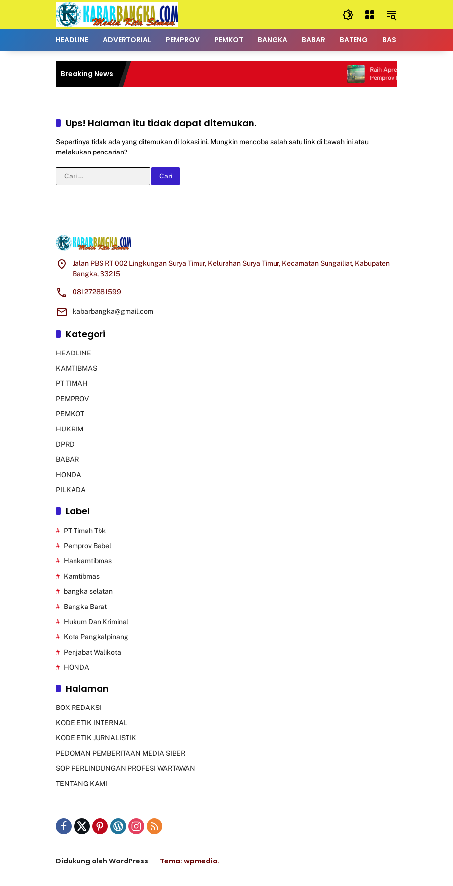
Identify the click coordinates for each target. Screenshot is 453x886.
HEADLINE (73, 353)
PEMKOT (70, 414)
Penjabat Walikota (92, 652)
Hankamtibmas (88, 561)
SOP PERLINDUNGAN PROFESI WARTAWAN (125, 768)
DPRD (65, 444)
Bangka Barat (85, 606)
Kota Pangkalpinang (96, 637)
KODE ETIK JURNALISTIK (96, 738)
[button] (348, 15)
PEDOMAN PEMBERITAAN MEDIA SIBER (120, 753)
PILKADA (71, 490)
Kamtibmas (82, 576)
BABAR (67, 459)
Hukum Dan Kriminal (96, 622)
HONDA (68, 475)
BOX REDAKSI (78, 707)
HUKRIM (69, 429)
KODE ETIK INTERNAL (91, 723)
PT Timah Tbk (85, 530)
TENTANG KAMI (81, 783)
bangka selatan (88, 591)
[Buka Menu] (370, 15)
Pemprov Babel (87, 546)
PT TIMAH (72, 383)
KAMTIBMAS (76, 368)
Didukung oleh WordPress (102, 861)
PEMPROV (72, 399)
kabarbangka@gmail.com (113, 311)
